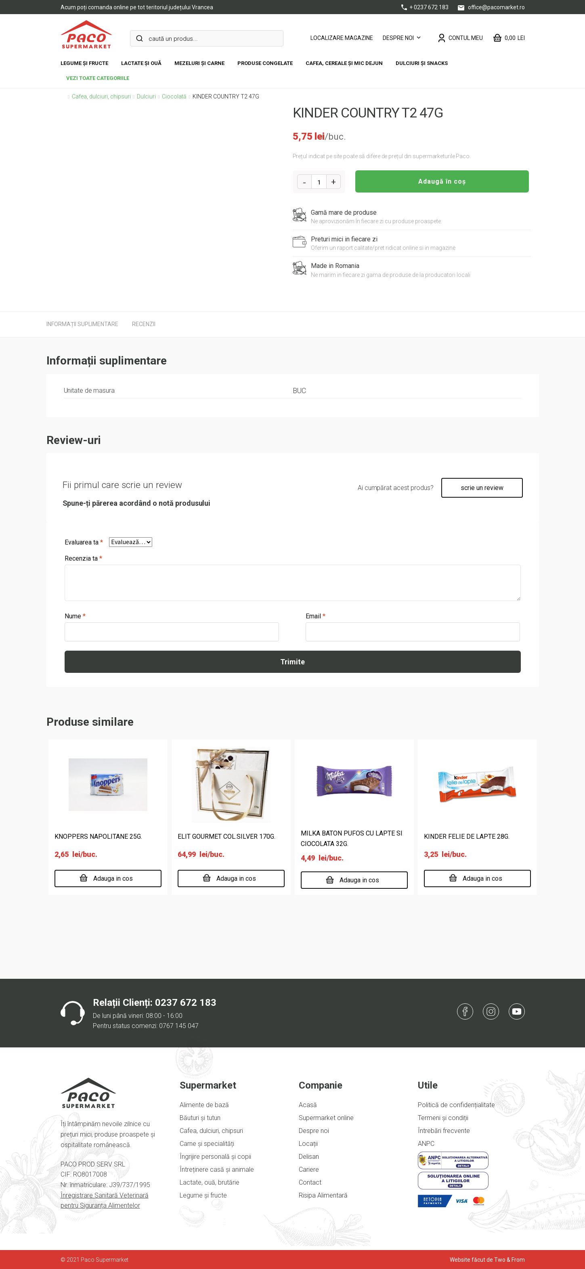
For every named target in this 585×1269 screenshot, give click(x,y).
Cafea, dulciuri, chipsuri (101, 96)
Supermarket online (326, 1118)
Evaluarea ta (84, 542)
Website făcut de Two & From (487, 1259)
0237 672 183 (185, 1002)
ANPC (426, 1144)
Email (315, 616)
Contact (310, 1182)
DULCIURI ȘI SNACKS (422, 63)
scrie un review (482, 488)
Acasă (308, 1105)
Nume (75, 616)
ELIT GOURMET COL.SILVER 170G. (226, 836)
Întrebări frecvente (444, 1131)
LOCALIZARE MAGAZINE (341, 38)
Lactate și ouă (141, 63)
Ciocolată (174, 96)
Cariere (309, 1169)
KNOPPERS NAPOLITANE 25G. (98, 836)
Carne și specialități (207, 1144)
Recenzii (143, 324)
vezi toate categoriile (97, 78)
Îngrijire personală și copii (215, 1156)
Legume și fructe (84, 63)
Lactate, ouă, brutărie (209, 1182)
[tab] (82, 324)
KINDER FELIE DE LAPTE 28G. (467, 836)
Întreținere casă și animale (217, 1169)
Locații (308, 1144)
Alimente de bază (204, 1105)
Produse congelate (265, 63)
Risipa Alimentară (323, 1195)
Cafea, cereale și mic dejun (344, 63)
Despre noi (398, 38)
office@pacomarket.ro (491, 7)
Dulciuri (146, 96)
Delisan (309, 1156)
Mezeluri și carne (199, 63)
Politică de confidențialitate (456, 1105)
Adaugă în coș (442, 181)
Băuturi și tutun (200, 1118)
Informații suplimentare (82, 324)
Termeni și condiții (443, 1118)
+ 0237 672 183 (425, 7)
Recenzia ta (83, 558)
